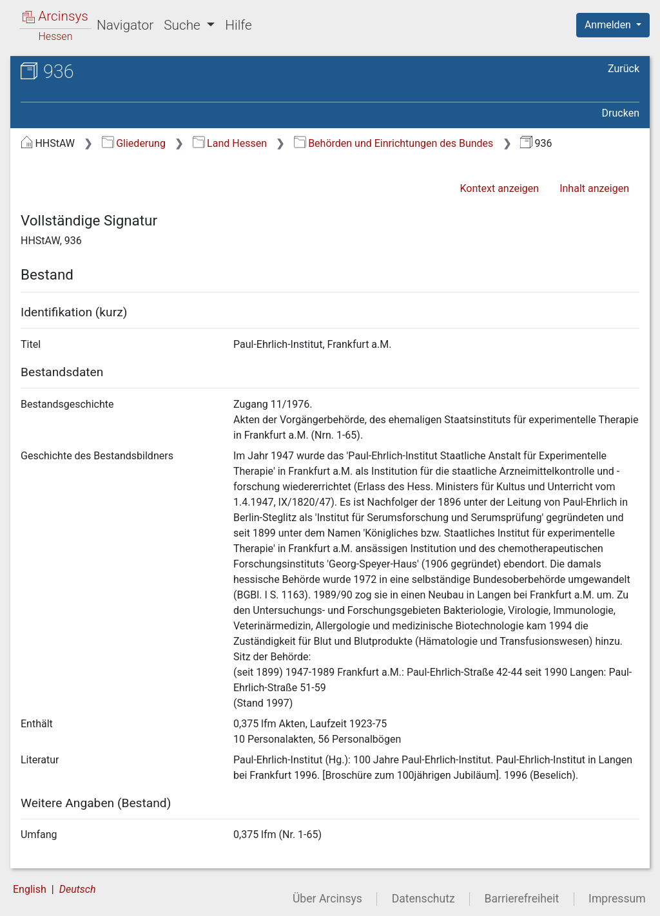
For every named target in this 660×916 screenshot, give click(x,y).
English (29, 889)
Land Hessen (230, 143)
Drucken (620, 113)
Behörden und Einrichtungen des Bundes (394, 143)
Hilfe (238, 25)
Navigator (125, 25)
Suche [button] (184, 25)
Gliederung (134, 143)
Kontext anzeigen (499, 188)
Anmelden (609, 25)
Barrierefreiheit (522, 898)
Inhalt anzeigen (594, 188)
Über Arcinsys (327, 898)
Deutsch (77, 889)
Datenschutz (423, 898)
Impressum (617, 898)
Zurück (623, 68)
